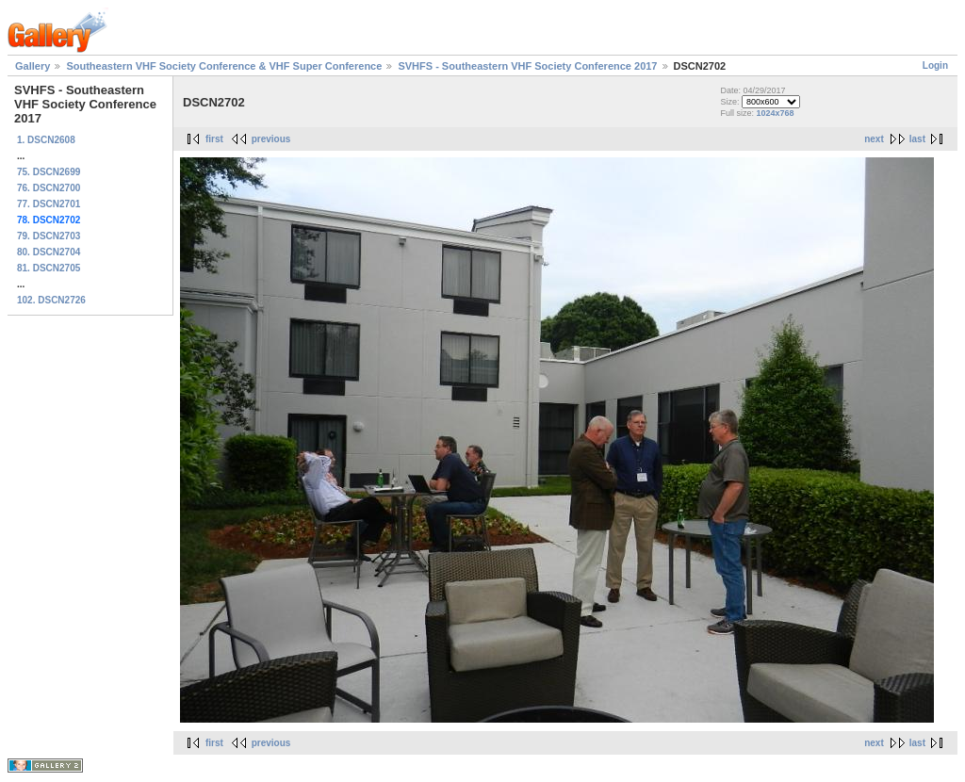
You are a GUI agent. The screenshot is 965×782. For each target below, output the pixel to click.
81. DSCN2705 (48, 268)
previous (271, 139)
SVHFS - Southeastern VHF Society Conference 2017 (527, 66)
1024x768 (774, 113)
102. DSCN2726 (51, 300)
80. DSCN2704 (48, 252)
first (214, 139)
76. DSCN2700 (48, 188)
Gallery (32, 66)
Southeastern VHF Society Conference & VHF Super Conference (224, 66)
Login (935, 65)
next (874, 139)
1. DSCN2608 (46, 140)
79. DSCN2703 (48, 236)
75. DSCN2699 (48, 172)
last (917, 139)
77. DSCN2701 (48, 204)
